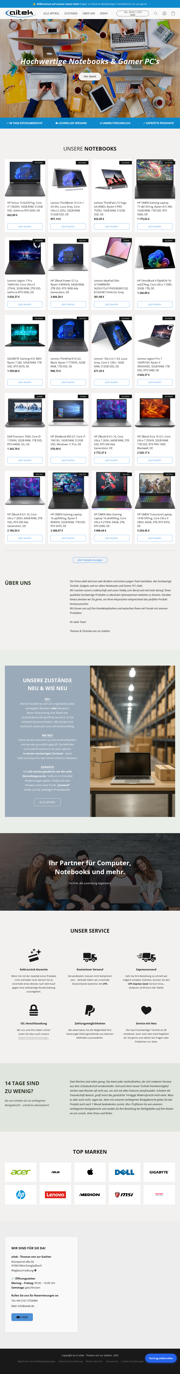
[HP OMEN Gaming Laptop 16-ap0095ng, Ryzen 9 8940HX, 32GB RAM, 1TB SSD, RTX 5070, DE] (68, 507)
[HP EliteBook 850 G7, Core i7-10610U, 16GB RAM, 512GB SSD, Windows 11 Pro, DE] (68, 429)
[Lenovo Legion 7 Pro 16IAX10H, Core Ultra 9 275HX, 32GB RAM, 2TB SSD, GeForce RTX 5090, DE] (25, 273)
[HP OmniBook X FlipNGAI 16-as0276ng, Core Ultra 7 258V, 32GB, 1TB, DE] (155, 273)
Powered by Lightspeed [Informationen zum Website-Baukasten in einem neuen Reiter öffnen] (90, 1367)
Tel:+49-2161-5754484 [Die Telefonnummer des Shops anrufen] (24, 1300)
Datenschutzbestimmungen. (33, 1037)
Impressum (112, 1361)
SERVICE (105, 13)
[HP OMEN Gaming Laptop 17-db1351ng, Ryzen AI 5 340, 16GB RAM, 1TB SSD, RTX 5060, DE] (155, 195)
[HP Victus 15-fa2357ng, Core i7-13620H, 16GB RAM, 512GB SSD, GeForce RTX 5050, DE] (25, 195)
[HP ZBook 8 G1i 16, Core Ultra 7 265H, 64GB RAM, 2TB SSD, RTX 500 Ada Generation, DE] (112, 429)
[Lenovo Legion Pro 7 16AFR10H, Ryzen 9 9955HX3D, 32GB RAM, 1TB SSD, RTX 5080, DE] (155, 351)
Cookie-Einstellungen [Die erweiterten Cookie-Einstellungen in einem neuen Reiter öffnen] (132, 1361)
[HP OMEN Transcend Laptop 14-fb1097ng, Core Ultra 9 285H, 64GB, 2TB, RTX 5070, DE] (155, 507)
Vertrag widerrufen (161, 1358)
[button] (21, 13)
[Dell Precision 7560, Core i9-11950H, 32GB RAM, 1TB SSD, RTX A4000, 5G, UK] (25, 429)
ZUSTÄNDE (71, 13)
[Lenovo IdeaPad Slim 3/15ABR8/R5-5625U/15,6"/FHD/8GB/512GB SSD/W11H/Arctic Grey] (112, 273)
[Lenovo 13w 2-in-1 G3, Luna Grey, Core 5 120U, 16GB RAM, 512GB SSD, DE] (112, 351)
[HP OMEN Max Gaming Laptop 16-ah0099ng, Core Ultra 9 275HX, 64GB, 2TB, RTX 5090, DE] (112, 507)
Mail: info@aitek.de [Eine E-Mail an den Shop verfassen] (22, 1306)
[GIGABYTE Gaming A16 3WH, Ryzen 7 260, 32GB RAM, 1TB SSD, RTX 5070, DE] (25, 351)
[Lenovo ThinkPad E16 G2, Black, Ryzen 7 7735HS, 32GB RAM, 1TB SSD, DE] (68, 351)
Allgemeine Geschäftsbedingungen (36, 1361)
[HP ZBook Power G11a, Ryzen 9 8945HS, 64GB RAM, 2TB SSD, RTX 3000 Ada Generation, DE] (68, 273)
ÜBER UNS (88, 13)
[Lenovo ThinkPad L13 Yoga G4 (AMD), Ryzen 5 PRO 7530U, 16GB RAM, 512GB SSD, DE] (112, 195)
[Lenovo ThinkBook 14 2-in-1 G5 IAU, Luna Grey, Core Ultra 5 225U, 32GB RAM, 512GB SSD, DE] (68, 195)
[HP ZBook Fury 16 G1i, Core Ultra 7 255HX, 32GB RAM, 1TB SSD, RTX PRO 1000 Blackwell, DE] (155, 429)
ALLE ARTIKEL (51, 13)
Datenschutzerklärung (71, 1361)
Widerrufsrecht (94, 1361)
